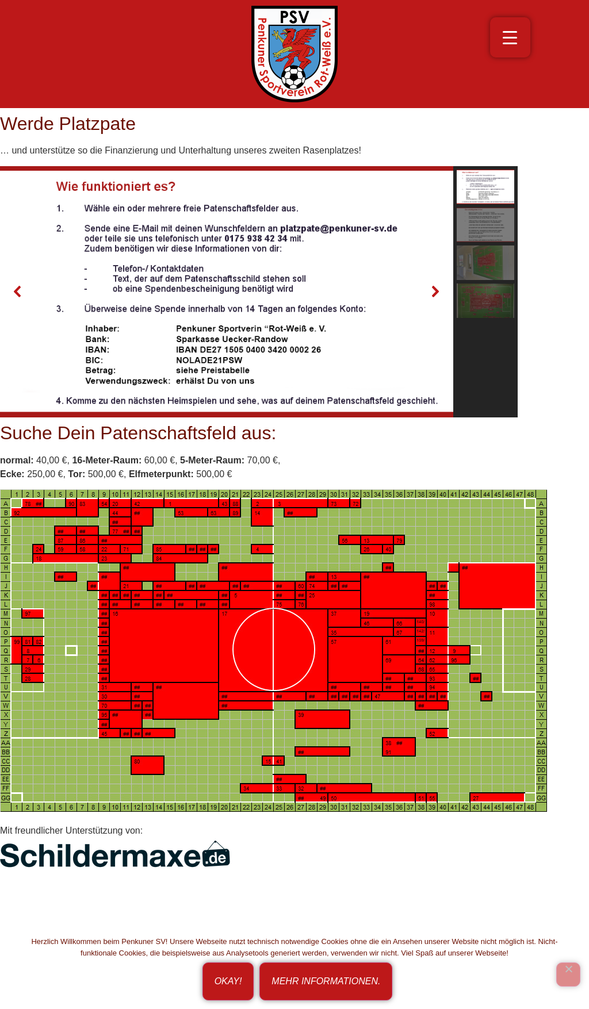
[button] (18, 291)
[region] (294, 292)
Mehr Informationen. (325, 981)
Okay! (228, 981)
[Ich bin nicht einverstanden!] (568, 974)
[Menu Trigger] (510, 37)
